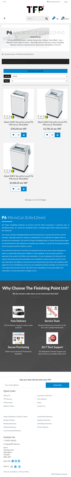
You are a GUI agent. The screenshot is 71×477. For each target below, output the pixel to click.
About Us (7, 395)
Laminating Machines (45, 417)
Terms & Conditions (11, 472)
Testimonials (8, 402)
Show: (7, 81)
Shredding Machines (44, 424)
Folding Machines (10, 427)
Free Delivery (42, 399)
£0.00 (65, 18)
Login (65, 2)
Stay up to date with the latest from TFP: (35, 380)
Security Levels (10, 54)
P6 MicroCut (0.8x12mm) (24, 54)
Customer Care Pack (44, 395)
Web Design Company (59, 474)
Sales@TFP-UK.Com (12, 444)
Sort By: (7, 76)
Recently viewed (53, 2)
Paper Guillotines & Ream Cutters (16, 417)
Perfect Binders (42, 427)
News (39, 402)
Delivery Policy (9, 406)
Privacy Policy (24, 472)
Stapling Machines (43, 420)
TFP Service (8, 399)
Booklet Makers (9, 420)
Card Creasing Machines (12, 431)
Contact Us (41, 406)
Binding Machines (10, 424)
